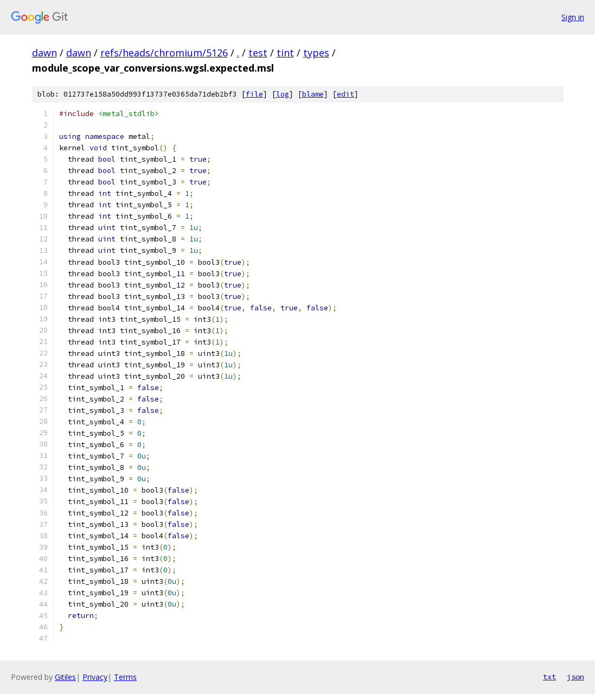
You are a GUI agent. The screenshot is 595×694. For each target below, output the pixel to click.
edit (345, 94)
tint (285, 52)
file (254, 94)
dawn (44, 52)
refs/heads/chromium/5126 (164, 52)
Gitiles (65, 677)
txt (549, 677)
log (282, 94)
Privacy (94, 677)
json (575, 677)
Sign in (572, 17)
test (257, 52)
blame (313, 94)
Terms (125, 677)
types (316, 52)
